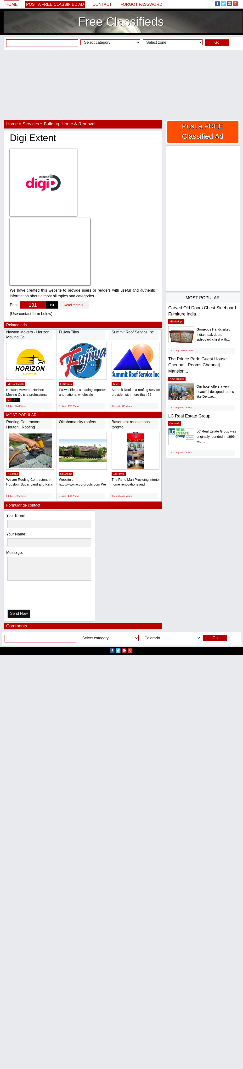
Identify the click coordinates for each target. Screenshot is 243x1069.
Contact (102, 4)
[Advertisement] (121, 84)
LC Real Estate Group (189, 416)
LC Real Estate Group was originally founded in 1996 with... (216, 436)
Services (31, 124)
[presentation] (32, 596)
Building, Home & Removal (69, 124)
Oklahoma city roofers (77, 422)
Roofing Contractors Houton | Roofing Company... (23, 427)
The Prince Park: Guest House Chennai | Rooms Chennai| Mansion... (197, 365)
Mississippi (176, 321)
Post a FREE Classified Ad (55, 4)
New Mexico (177, 378)
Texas (116, 384)
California (66, 384)
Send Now (19, 613)
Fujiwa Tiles (69, 332)
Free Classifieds (121, 21)
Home (12, 4)
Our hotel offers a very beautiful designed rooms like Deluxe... (215, 392)
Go (216, 42)
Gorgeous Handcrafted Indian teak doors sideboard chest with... (214, 334)
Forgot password (141, 4)
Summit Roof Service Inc (133, 332)
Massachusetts (15, 384)
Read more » (73, 305)
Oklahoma (66, 474)
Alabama (12, 474)
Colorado (175, 423)
